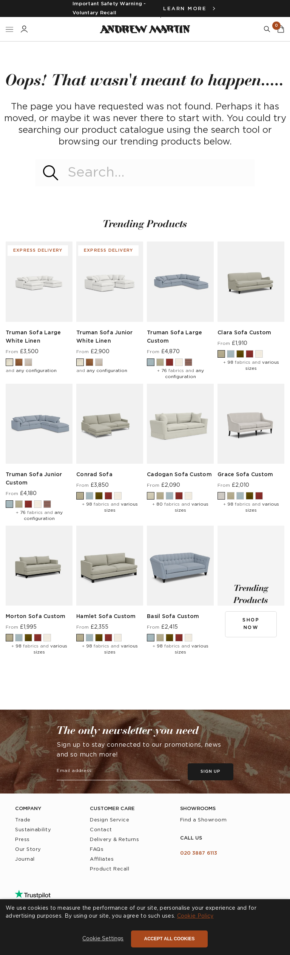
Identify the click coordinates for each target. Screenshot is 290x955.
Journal (25, 859)
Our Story (28, 849)
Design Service (109, 820)
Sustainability (33, 830)
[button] (102, 939)
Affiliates (102, 859)
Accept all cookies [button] (169, 938)
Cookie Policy (195, 916)
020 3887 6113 (198, 853)
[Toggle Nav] (9, 29)
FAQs (96, 849)
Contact (101, 830)
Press (22, 840)
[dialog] (145, 927)
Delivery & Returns (114, 840)
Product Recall (109, 869)
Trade (23, 820)
